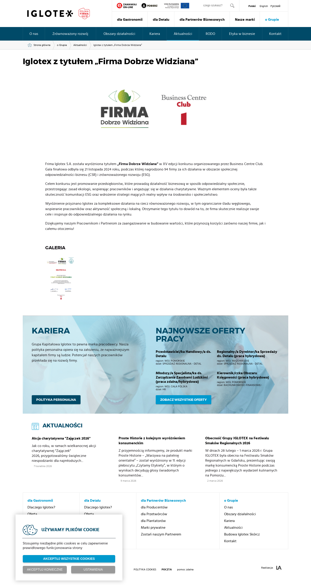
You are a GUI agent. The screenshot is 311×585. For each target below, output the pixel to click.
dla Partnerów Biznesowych (202, 19)
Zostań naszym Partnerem (161, 534)
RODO (210, 34)
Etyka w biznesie (242, 34)
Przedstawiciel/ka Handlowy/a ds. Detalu (183, 354)
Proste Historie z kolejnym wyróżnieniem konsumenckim (152, 440)
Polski (252, 6)
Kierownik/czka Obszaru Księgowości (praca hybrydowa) (243, 375)
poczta (167, 569)
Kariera (154, 34)
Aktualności (183, 34)
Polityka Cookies (145, 569)
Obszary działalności (119, 34)
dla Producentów (154, 507)
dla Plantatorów (153, 521)
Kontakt (275, 34)
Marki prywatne (153, 527)
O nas (33, 34)
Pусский (275, 6)
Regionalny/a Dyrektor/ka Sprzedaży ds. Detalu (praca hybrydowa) (247, 354)
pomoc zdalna (185, 569)
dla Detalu (161, 19)
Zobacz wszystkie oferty (183, 400)
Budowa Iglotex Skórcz (242, 534)
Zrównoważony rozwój (70, 34)
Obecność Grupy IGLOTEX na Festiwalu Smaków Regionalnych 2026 (237, 440)
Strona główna (42, 45)
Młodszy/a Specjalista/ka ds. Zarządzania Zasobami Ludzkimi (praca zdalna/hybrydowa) (182, 377)
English (264, 6)
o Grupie (272, 19)
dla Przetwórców (154, 514)
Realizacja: (271, 568)
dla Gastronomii (129, 19)
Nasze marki (245, 19)
